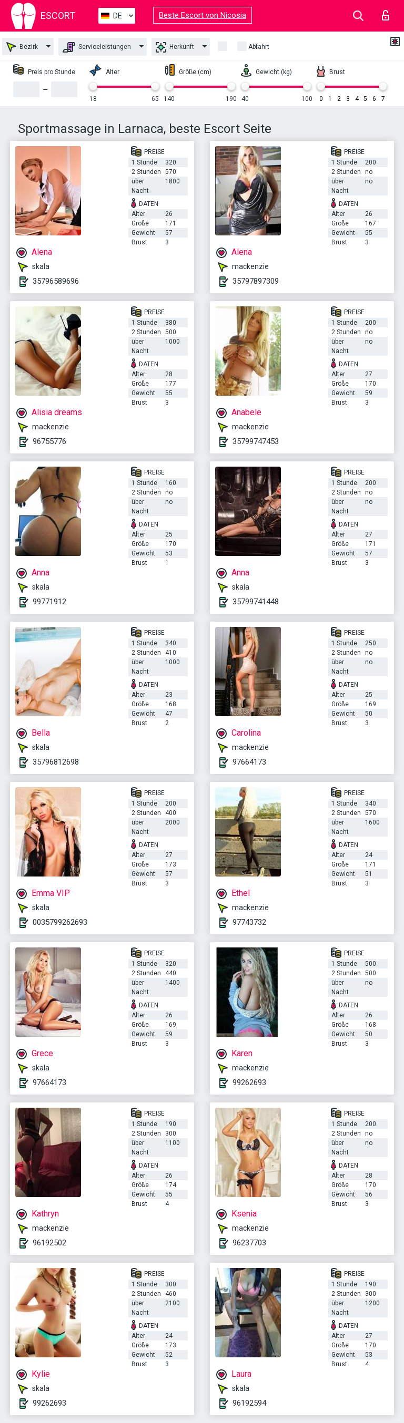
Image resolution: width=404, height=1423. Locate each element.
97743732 (249, 922)
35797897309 (256, 281)
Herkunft (175, 47)
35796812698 (56, 762)
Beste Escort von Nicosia (202, 15)
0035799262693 (60, 922)
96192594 (249, 1403)
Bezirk (22, 47)
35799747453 (256, 441)
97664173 (249, 762)
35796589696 (56, 281)
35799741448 (256, 601)
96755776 (49, 441)
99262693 (249, 1082)
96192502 (49, 1242)
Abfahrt (258, 46)
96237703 (249, 1242)
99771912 (49, 601)
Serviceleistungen (97, 47)
